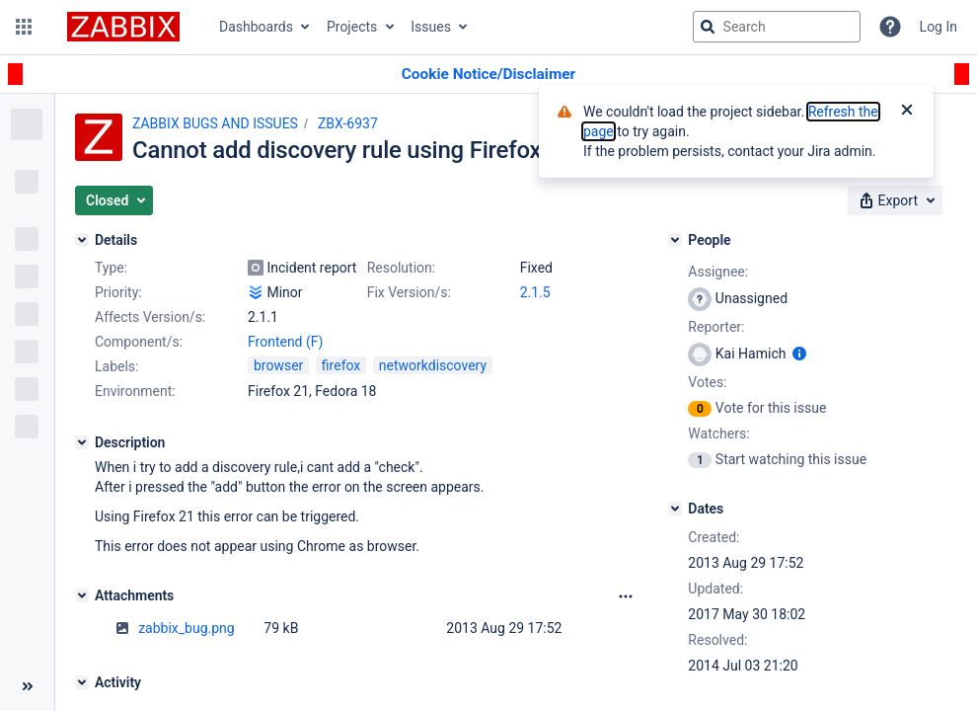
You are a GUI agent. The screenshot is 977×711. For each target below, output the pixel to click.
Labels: (116, 366)
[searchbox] (777, 26)
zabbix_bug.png (186, 628)
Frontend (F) (285, 342)
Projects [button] (352, 27)
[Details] (82, 240)
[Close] (907, 111)
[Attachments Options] (626, 596)
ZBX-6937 (348, 123)
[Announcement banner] (488, 74)
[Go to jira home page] (123, 26)
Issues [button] (431, 27)
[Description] (82, 442)
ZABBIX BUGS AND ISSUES (215, 123)
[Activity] (82, 682)
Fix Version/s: (409, 292)
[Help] (890, 26)
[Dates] (675, 508)
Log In (938, 27)
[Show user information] (799, 353)
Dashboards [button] (256, 27)
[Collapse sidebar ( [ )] (27, 686)
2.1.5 (535, 292)
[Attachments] (82, 595)
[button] (24, 26)
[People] (675, 240)
